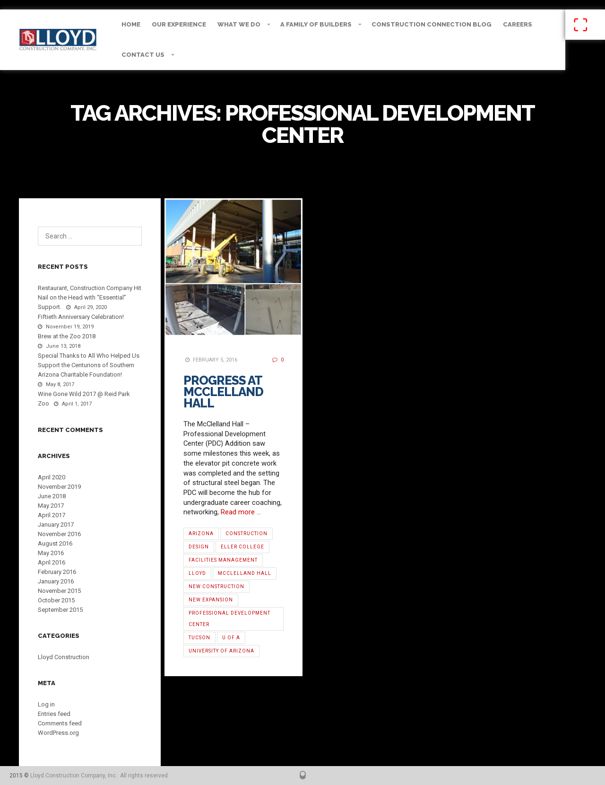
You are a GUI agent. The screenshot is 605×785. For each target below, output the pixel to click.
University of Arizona (221, 650)
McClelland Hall (244, 573)
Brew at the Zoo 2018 (66, 336)
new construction (216, 586)
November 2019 (59, 486)
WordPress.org (58, 732)
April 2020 (51, 477)
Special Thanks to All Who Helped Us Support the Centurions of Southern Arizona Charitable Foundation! (88, 365)
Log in (46, 704)
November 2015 (59, 590)
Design (199, 546)
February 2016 (57, 571)
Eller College (242, 546)
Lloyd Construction (63, 657)
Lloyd (197, 573)
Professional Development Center (229, 618)
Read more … (241, 512)
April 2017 (51, 515)
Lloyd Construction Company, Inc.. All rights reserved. (99, 775)
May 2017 (51, 505)
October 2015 (56, 600)
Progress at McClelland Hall (223, 391)
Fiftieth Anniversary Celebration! (81, 316)
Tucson (199, 637)
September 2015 (60, 609)
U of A (231, 637)
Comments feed (60, 723)
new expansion (211, 599)
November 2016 (59, 534)
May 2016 (51, 552)
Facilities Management (223, 560)
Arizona (201, 533)
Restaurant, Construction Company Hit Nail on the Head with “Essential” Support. (89, 297)
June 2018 (52, 496)
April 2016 (51, 562)
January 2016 (56, 581)
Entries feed (54, 713)
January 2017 (56, 524)
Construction (246, 533)
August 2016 (55, 543)
